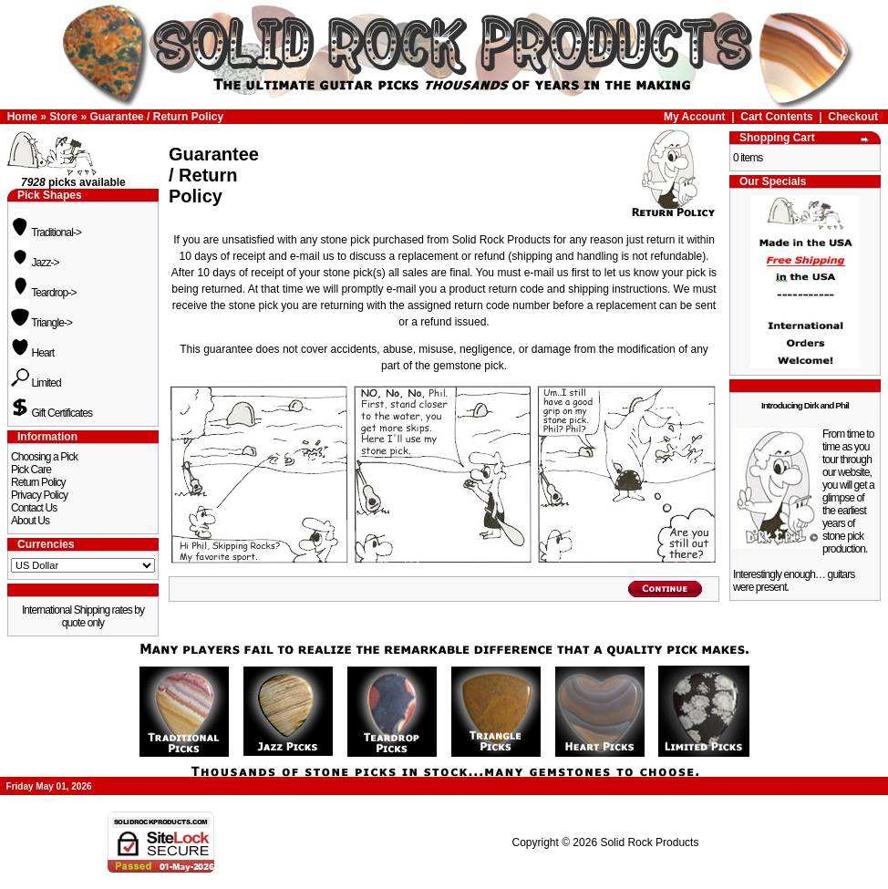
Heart (32, 352)
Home (22, 116)
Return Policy (38, 482)
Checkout (853, 116)
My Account (695, 116)
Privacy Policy (39, 495)
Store (63, 116)
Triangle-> (41, 322)
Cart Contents (776, 116)
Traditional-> (46, 232)
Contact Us (34, 507)
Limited (36, 383)
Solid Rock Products (649, 842)
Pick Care (31, 469)
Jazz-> (35, 262)
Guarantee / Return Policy (156, 116)
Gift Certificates (51, 413)
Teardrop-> (44, 292)
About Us (30, 520)
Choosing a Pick (44, 456)
